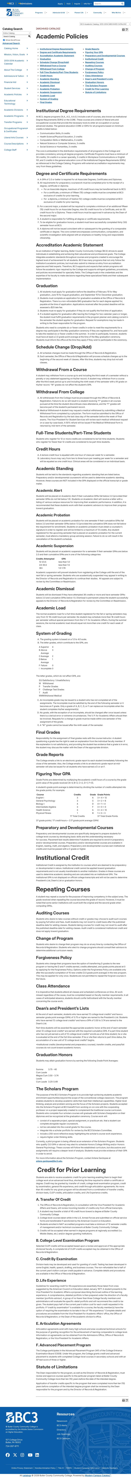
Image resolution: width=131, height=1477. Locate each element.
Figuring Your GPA (94, 52)
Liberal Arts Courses (13, 137)
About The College (13, 70)
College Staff (10, 150)
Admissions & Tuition (14, 76)
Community (97, 13)
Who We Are (116, 13)
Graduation (45, 59)
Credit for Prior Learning (97, 89)
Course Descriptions (14, 143)
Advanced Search (11, 43)
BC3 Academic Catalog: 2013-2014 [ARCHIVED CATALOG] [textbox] (103, 24)
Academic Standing (49, 79)
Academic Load (47, 95)
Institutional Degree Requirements (56, 49)
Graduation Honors (94, 82)
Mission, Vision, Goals (14, 54)
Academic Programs (14, 116)
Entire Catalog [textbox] (8, 33)
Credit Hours (46, 75)
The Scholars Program (96, 85)
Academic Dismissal (50, 82)
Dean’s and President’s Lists (99, 79)
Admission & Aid (59, 13)
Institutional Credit (94, 59)
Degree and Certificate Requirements (58, 52)
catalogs (27, 1475)
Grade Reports (92, 49)
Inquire (77, 4)
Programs (39, 13)
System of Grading (49, 99)
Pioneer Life (79, 13)
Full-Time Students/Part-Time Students (59, 72)
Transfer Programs (13, 122)
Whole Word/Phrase (13, 40)
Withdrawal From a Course (53, 65)
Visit (68, 4)
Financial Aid (10, 82)
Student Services (12, 88)
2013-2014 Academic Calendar (14, 62)
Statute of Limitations (95, 92)
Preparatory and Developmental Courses (105, 55)
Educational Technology (9, 102)
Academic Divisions (13, 110)
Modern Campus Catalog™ (98, 1475)
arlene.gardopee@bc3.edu (49, 1161)
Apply (60, 4)
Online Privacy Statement (22, 1468)
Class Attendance (94, 75)
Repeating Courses (94, 62)
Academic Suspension (51, 92)
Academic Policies (13, 94)
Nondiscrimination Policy (45, 1468)
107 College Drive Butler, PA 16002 (14, 1441)
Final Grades (46, 102)
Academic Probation (50, 89)
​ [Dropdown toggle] (46, 12)
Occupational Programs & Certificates (15, 130)
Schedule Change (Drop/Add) (54, 62)
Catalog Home (11, 48)
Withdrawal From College (52, 69)
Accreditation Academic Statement (57, 55)
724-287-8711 (12, 1446)
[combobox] (105, 24)
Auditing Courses (93, 65)
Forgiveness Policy (94, 72)
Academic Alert (47, 85)
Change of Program (94, 69)
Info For (87, 4)
